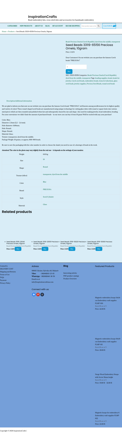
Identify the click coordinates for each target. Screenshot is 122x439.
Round (45, 167)
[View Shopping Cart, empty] (109, 26)
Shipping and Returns (8, 272)
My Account (57, 26)
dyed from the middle (103, 42)
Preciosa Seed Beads (94, 84)
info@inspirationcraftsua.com (42, 282)
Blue (44, 182)
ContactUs (4, 266)
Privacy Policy (5, 283)
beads (110, 78)
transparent (116, 42)
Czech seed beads (78, 81)
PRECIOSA (47, 189)
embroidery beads (91, 81)
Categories (12, 26)
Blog (47, 26)
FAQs (2, 277)
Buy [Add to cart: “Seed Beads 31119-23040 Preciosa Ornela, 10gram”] (18, 249)
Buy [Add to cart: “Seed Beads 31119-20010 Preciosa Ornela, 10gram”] (45, 249)
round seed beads (108, 84)
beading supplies (101, 78)
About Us (39, 26)
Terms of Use (5, 275)
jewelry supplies (80, 84)
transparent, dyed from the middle (55, 174)
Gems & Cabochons (106, 81)
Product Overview (70, 279)
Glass (45, 204)
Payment (3, 280)
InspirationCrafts (42, 16)
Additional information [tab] (23, 101)
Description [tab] (10, 101)
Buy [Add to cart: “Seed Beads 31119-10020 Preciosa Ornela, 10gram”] (71, 249)
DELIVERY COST (6, 269)
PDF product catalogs (71, 276)
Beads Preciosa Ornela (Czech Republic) (80, 42)
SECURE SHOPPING (72, 26)
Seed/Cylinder (48, 197)
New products (26, 26)
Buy (69, 71)
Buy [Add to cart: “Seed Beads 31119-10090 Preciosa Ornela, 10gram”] (98, 249)
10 (44, 159)
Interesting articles (70, 273)
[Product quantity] (76, 67)
